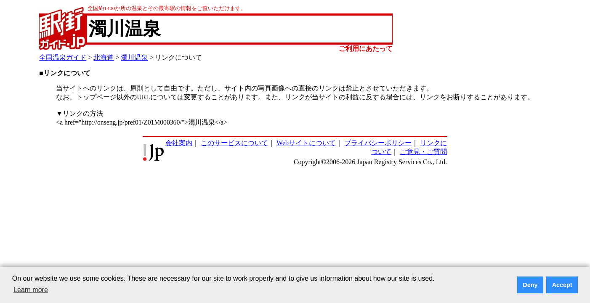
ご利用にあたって (366, 48)
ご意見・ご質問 (423, 151)
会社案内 (178, 142)
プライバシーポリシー (378, 142)
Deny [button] (530, 285)
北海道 (103, 57)
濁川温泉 (134, 57)
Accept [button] (562, 285)
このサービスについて (234, 142)
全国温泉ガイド (62, 57)
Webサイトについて (306, 142)
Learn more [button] (30, 289)
